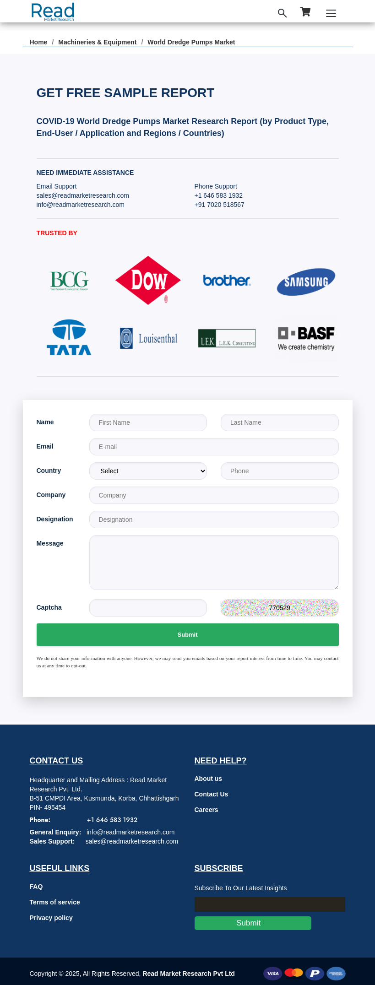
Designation (55, 519)
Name (45, 422)
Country (49, 470)
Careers (206, 809)
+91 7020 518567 (220, 204)
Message (50, 543)
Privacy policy (51, 918)
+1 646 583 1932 (219, 195)
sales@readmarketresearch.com (83, 195)
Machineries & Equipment (97, 42)
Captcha (49, 607)
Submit (187, 634)
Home (39, 42)
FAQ (36, 886)
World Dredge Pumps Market (191, 42)
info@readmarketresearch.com (81, 204)
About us (209, 778)
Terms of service (55, 902)
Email (45, 446)
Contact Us (211, 794)
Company (51, 494)
